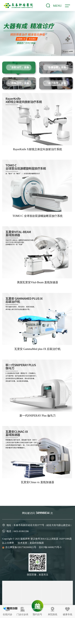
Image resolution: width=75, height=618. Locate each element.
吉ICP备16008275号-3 (50, 547)
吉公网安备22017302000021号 (21, 547)
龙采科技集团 (37, 543)
